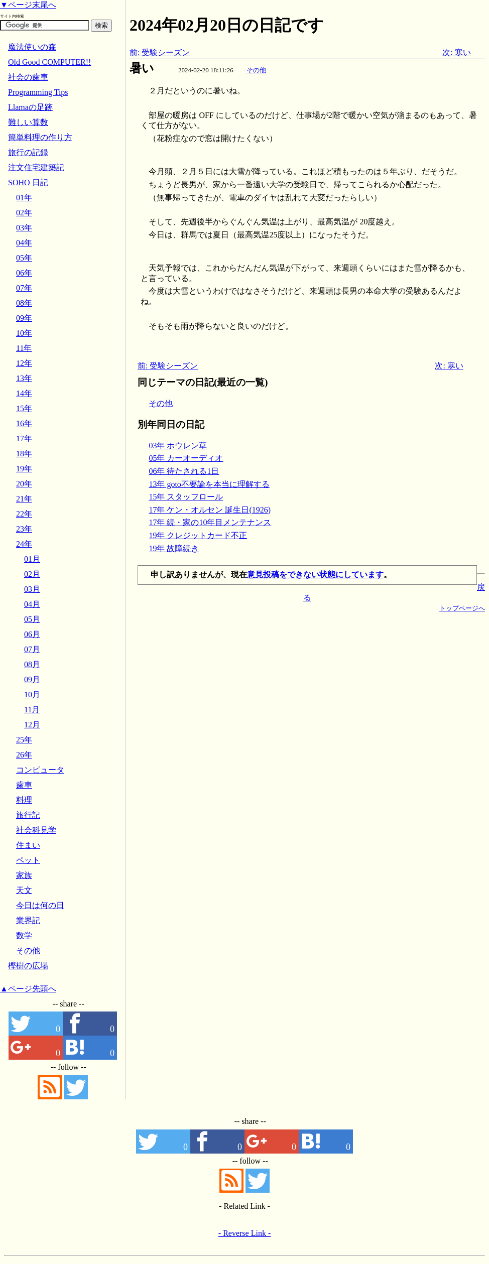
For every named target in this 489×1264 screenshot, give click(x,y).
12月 (32, 724)
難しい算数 (28, 122)
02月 (32, 574)
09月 (32, 679)
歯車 (24, 785)
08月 (32, 664)
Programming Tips (38, 92)
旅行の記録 (28, 152)
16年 (24, 423)
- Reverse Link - (244, 1233)
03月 (32, 589)
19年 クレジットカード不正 (198, 535)
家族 (24, 875)
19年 (24, 468)
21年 (24, 498)
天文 (24, 890)
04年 (24, 242)
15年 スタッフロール (186, 496)
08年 (24, 303)
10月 (32, 694)
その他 (256, 70)
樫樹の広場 (28, 965)
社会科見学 (36, 830)
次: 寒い (456, 52)
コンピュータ (40, 770)
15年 (24, 408)
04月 (32, 604)
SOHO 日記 (28, 182)
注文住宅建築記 (36, 167)
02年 (24, 212)
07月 (32, 649)
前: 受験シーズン (160, 52)
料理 (24, 800)
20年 (24, 483)
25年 (24, 739)
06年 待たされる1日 (184, 471)
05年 (24, 258)
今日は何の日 (40, 905)
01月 (32, 559)
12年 (24, 363)
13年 (24, 378)
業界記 (28, 920)
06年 (24, 273)
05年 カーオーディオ (186, 458)
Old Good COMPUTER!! (49, 62)
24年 (24, 544)
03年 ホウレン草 (178, 445)
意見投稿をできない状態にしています (315, 574)
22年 (24, 514)
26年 (24, 754)
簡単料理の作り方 (40, 137)
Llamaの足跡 (30, 107)
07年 (24, 288)
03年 (24, 227)
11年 (24, 348)
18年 (24, 453)
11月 (32, 709)
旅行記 (28, 815)
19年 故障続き (174, 548)
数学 (24, 935)
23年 (24, 529)
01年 (24, 197)
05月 (32, 619)
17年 (24, 438)
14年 (24, 393)
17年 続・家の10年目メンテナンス (210, 522)
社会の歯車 (28, 77)
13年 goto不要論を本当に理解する (209, 484)
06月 (32, 634)
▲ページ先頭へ (28, 988)
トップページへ (462, 608)
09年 (24, 318)
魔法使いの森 (32, 47)
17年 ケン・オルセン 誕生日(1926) (210, 509)
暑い (142, 68)
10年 (24, 333)
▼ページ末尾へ (28, 5)
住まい (28, 845)
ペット (28, 860)
